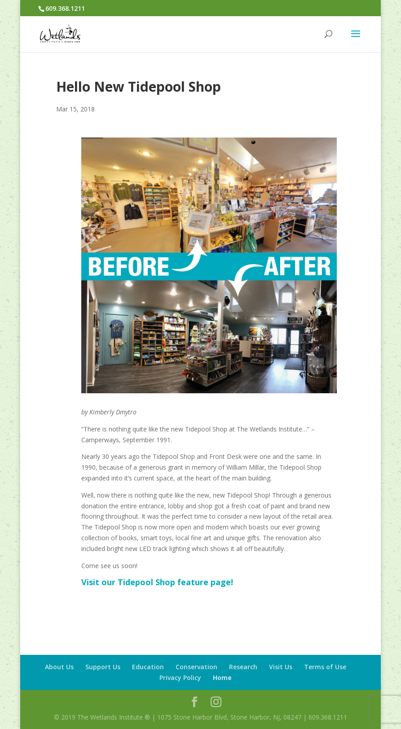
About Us (59, 666)
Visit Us (280, 666)
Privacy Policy (180, 677)
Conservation (196, 666)
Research (243, 666)
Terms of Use (325, 666)
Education (148, 666)
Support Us (102, 666)
